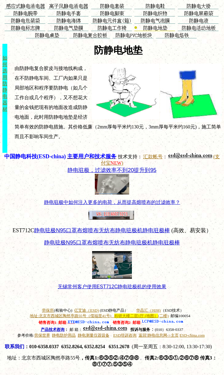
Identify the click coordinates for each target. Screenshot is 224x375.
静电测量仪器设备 (93, 335)
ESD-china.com (192, 335)
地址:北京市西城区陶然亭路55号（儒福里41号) (99, 316)
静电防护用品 (64, 335)
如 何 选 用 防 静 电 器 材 (4, 83)
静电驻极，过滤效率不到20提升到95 (111, 170)
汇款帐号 (153, 156)
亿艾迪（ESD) (86, 310)
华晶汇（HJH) (148, 310)
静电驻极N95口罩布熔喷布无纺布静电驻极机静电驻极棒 (102, 230)
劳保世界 (42, 335)
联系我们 (14, 346)
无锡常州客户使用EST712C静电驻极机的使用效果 (112, 286)
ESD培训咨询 (125, 335)
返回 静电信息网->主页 (159, 335)
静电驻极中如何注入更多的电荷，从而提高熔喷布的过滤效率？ (112, 202)
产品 (52, 329)
